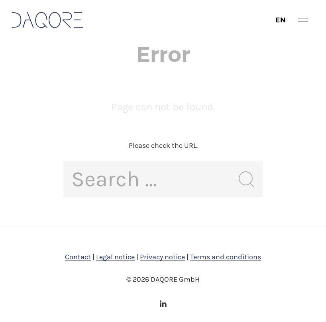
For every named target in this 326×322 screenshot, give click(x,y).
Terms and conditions (225, 256)
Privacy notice (162, 256)
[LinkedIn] (163, 304)
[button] (303, 20)
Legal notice (115, 256)
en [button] (280, 20)
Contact (78, 256)
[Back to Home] (47, 20)
